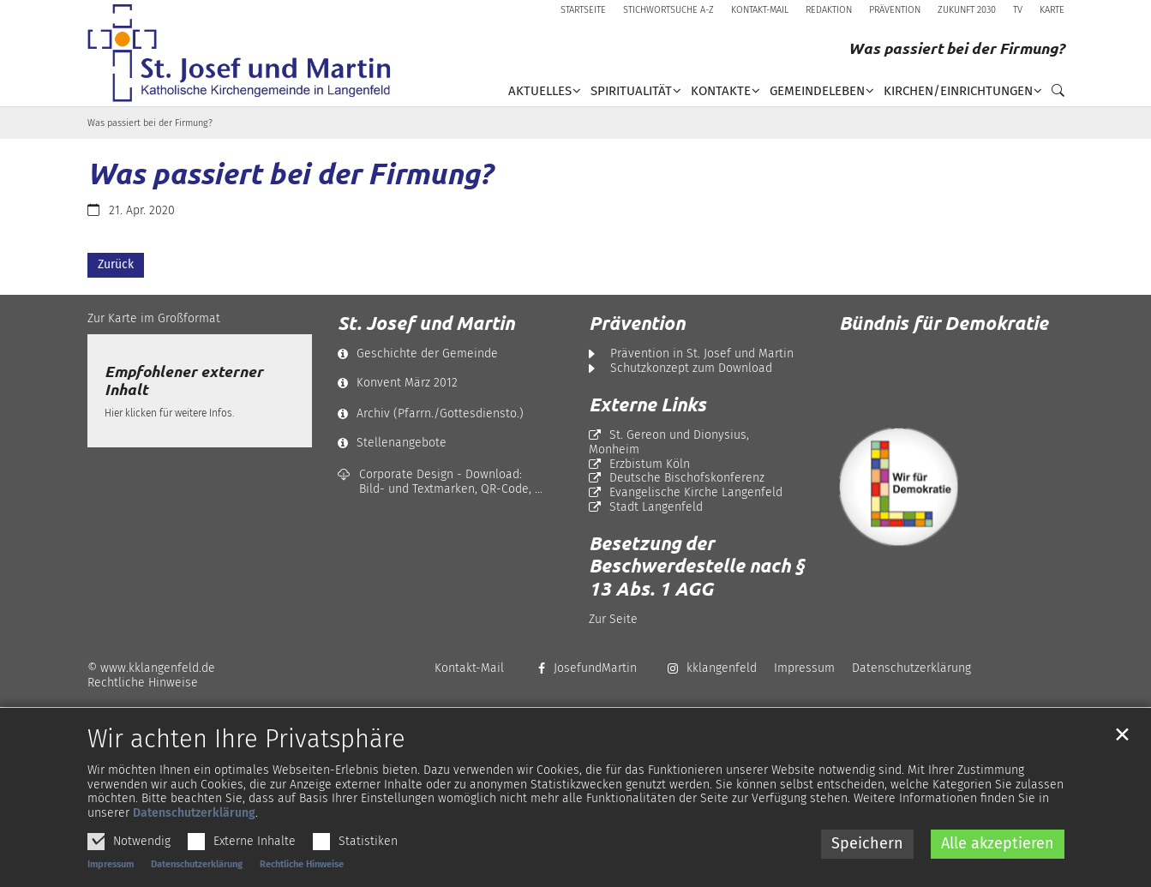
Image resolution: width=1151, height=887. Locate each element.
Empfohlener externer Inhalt (184, 381)
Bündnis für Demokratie (943, 322)
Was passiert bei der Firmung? (150, 123)
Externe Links (647, 404)
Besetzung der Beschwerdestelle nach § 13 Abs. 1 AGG (696, 566)
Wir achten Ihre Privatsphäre (246, 765)
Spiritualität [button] (631, 91)
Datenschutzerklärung (194, 838)
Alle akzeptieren (997, 869)
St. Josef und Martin (426, 323)
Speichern (867, 869)
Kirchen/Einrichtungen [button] (958, 91)
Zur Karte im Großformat (153, 318)
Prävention (637, 323)
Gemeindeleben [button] (817, 91)
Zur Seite (613, 619)
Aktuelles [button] (540, 91)
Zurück (116, 264)
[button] (1053, 94)
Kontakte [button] (721, 91)
